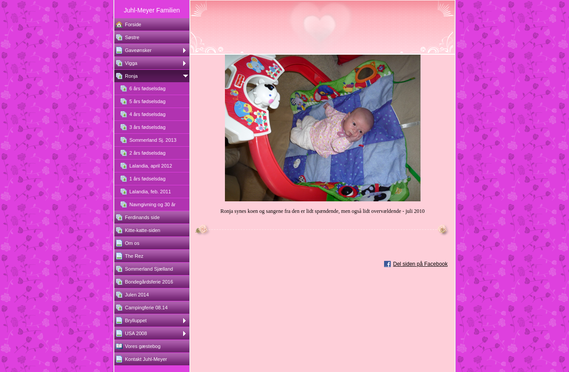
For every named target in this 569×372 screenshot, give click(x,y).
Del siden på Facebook (420, 264)
